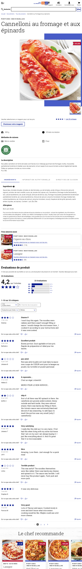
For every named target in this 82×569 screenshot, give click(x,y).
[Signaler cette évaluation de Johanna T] (78, 443)
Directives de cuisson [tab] (67, 180)
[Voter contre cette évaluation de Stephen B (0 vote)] (26, 498)
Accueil (3, 14)
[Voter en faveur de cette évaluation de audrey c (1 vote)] (22, 419)
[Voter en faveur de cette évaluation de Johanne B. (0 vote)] (22, 371)
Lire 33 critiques (71, 119)
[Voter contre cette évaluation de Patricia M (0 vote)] (26, 519)
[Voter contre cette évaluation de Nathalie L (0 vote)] (26, 352)
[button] (2, 3)
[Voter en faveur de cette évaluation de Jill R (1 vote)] (22, 459)
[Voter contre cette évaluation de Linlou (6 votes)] (26, 482)
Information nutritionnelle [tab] (36, 180)
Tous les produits (21, 14)
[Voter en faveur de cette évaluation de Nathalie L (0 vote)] (22, 352)
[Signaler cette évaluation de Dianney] (78, 334)
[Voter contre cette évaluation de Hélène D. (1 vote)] (26, 389)
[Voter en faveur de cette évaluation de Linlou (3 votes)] (22, 482)
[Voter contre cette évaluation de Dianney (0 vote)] (26, 334)
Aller (79, 9)
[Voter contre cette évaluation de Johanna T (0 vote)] (26, 443)
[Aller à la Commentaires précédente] (34, 524)
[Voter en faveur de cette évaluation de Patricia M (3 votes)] (22, 519)
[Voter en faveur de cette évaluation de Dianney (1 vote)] (22, 334)
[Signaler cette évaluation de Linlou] (78, 482)
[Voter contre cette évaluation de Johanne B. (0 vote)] (26, 371)
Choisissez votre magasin (13, 124)
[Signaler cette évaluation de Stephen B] (78, 498)
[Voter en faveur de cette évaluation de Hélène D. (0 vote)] (22, 389)
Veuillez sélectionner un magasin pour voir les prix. (31, 242)
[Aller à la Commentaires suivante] (47, 524)
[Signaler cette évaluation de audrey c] (78, 419)
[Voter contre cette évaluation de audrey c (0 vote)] (26, 419)
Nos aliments (10, 14)
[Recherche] (43, 9)
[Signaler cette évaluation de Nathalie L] (78, 352)
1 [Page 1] (37, 524)
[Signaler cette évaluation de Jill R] (78, 459)
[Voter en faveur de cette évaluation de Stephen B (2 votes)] (22, 498)
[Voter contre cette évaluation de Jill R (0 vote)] (26, 459)
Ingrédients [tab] (10, 180)
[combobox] (9, 305)
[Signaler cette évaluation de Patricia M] (78, 519)
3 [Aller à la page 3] (44, 524)
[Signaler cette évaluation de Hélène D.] (78, 389)
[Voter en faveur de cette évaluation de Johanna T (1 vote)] (22, 443)
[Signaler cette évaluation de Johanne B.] (78, 371)
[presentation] (10, 179)
